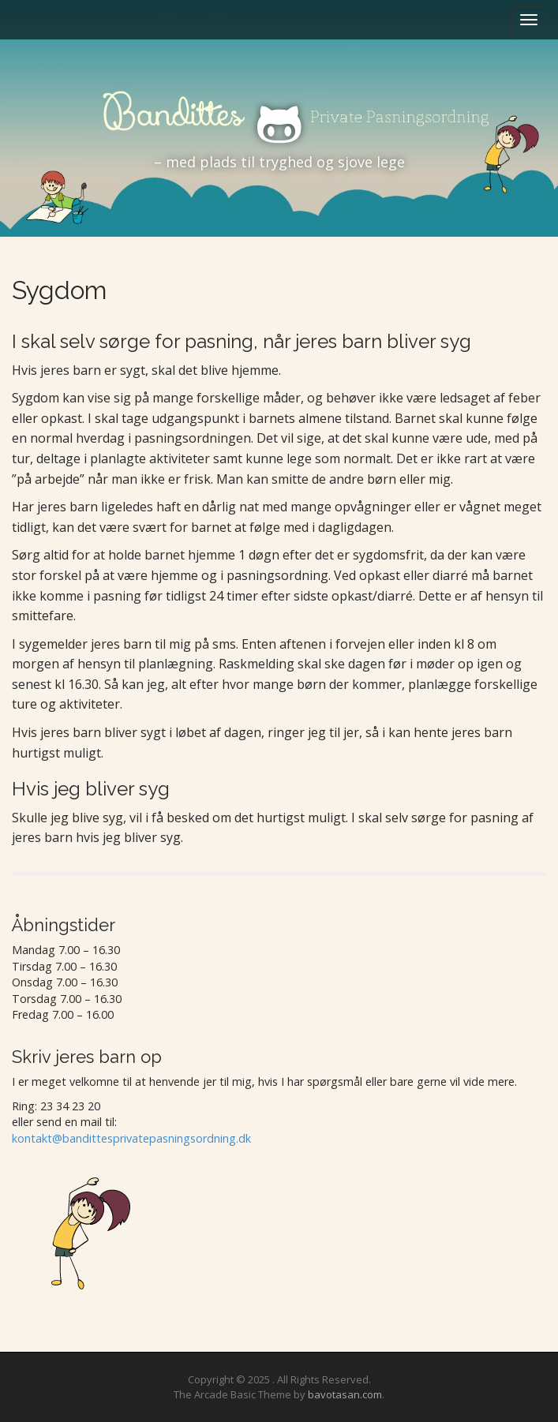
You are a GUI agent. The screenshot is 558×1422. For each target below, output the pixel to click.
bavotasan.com (345, 1394)
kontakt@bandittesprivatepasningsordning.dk (131, 1138)
